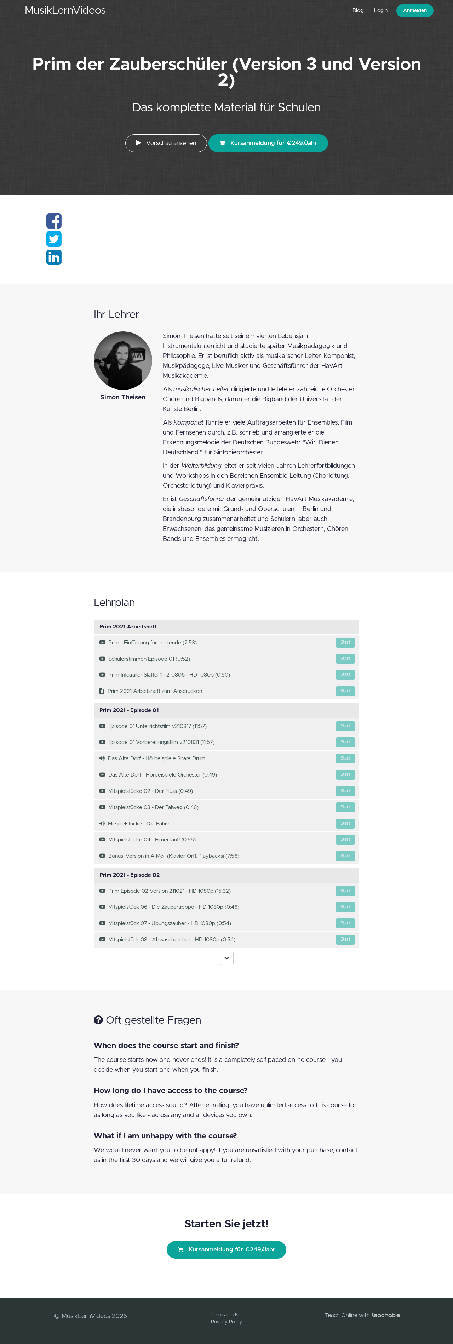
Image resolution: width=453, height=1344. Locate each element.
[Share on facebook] (54, 225)
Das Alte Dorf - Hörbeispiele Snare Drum (227, 758)
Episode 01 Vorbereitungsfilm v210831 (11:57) (227, 742)
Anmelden (415, 10)
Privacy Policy (226, 1322)
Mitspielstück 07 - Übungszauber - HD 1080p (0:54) (227, 923)
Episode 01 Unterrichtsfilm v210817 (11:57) (227, 726)
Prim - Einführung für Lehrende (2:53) (227, 643)
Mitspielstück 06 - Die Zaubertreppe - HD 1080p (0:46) (227, 907)
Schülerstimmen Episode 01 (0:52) (227, 659)
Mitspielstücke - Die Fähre (227, 824)
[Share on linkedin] (54, 261)
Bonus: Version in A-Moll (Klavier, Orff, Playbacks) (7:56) (227, 856)
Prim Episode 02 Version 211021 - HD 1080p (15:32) (227, 891)
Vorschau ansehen (166, 143)
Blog (357, 10)
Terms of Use (226, 1314)
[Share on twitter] (54, 243)
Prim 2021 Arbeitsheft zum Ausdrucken (227, 691)
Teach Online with (362, 1315)
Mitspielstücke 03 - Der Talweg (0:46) (227, 807)
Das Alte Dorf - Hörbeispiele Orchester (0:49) (227, 775)
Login (381, 10)
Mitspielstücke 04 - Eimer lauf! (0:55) (227, 840)
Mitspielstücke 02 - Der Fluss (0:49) (227, 791)
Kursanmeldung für (268, 143)
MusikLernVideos (65, 10)
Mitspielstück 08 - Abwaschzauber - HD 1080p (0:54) (227, 940)
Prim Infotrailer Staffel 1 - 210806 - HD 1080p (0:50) (227, 675)
